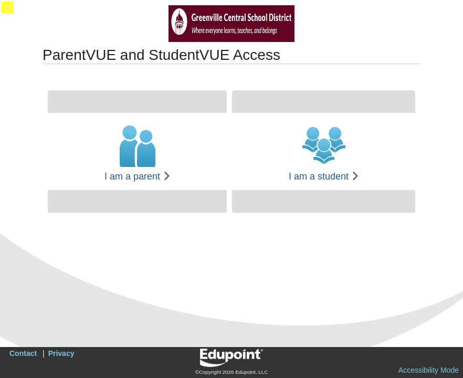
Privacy (61, 353)
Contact (23, 353)
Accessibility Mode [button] (428, 370)
